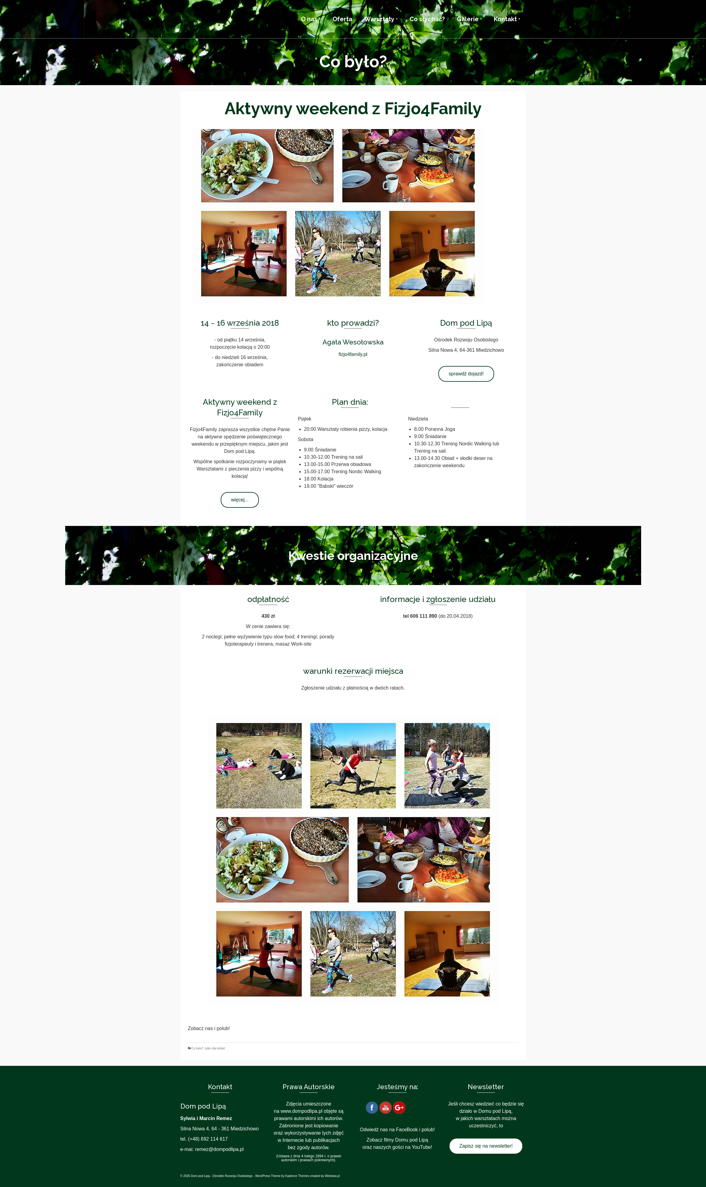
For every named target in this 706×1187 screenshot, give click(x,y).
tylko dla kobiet (215, 1048)
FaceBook (407, 1129)
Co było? (197, 1048)
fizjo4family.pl (353, 354)
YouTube (421, 1147)
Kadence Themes (297, 1176)
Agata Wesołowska (353, 342)
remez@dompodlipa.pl (219, 1149)
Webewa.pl (332, 1176)
